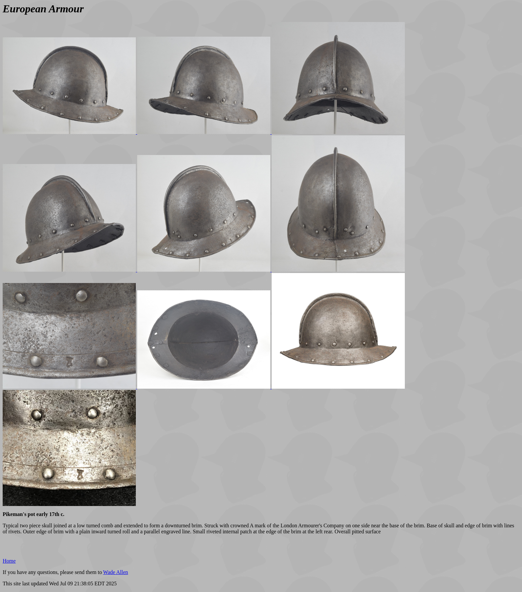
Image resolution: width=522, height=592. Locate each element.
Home (9, 561)
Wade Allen (115, 572)
